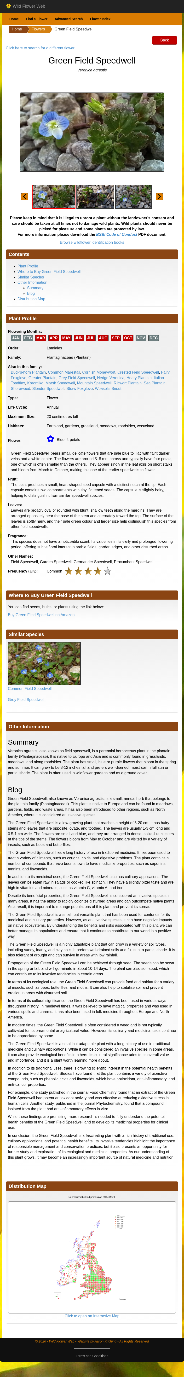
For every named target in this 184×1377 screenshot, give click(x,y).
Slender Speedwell (48, 389)
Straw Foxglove (79, 389)
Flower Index (100, 19)
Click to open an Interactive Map (92, 1316)
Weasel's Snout (108, 389)
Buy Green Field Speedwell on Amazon (41, 615)
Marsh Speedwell (60, 383)
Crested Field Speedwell (138, 372)
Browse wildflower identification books (92, 242)
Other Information (32, 282)
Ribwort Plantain (128, 383)
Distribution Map (31, 299)
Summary (35, 288)
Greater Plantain (43, 378)
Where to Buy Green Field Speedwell (48, 272)
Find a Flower (36, 19)
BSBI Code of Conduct (116, 234)
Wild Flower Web (25, 6)
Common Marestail (64, 372)
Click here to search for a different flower (40, 48)
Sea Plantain (155, 383)
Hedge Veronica (110, 378)
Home (14, 19)
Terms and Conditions (92, 1356)
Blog (31, 293)
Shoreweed (20, 389)
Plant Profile (27, 266)
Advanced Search (69, 19)
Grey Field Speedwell (76, 378)
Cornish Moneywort (98, 372)
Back (164, 40)
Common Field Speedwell (30, 689)
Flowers (38, 29)
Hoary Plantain (139, 378)
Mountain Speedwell (94, 383)
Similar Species (30, 277)
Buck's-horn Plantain (28, 372)
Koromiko (35, 383)
